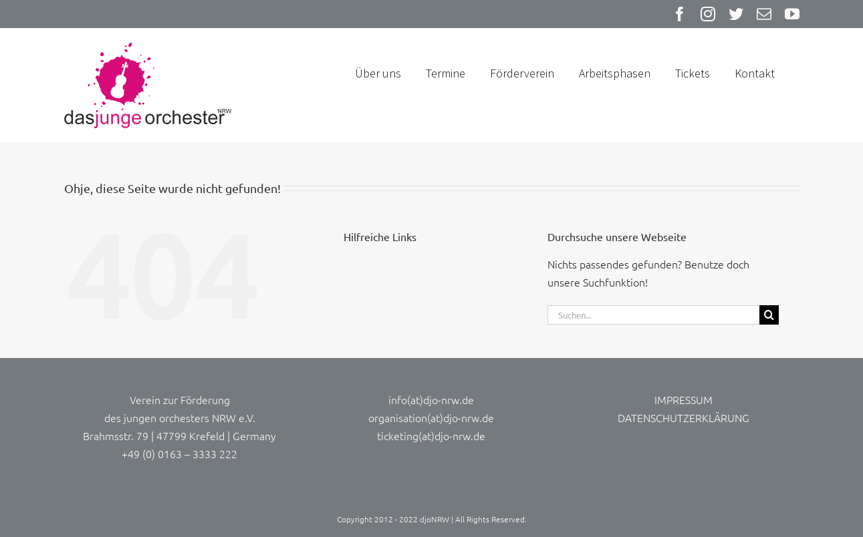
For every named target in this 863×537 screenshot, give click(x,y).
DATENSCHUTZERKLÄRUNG (683, 417)
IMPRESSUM (683, 399)
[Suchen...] (653, 315)
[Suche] (769, 315)
